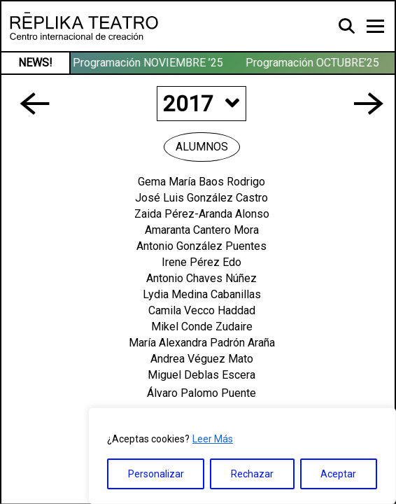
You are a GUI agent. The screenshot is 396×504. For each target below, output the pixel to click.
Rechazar (252, 473)
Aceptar (338, 473)
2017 (201, 103)
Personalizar (156, 473)
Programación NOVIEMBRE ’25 (148, 62)
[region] (242, 455)
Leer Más (212, 438)
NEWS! (35, 62)
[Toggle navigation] (375, 26)
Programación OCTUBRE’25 (313, 62)
